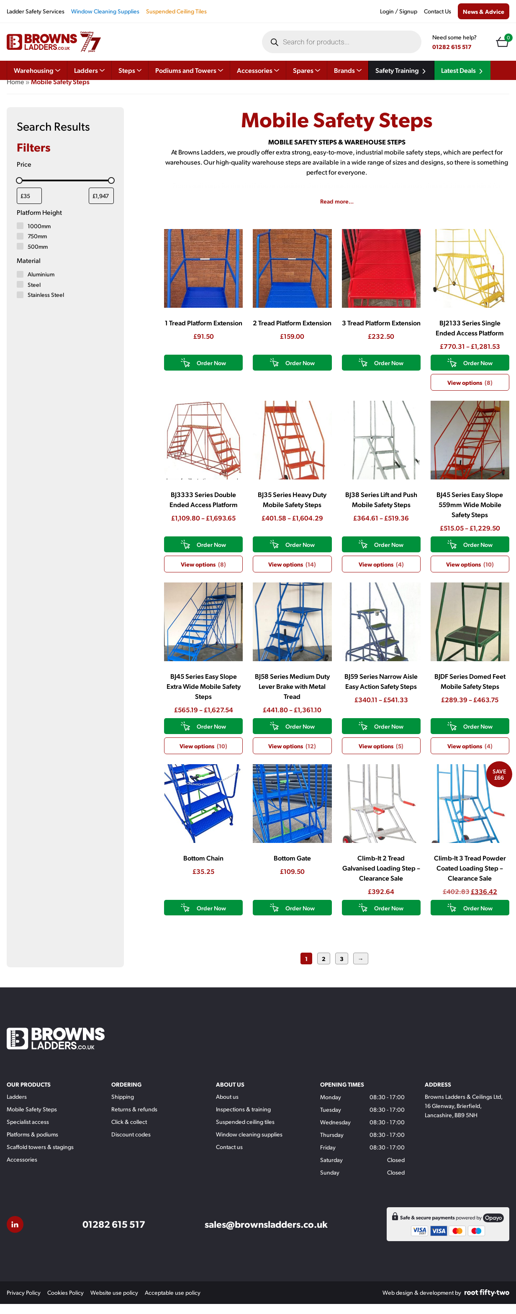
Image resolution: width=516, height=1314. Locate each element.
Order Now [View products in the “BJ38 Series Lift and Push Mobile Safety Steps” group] (388, 554)
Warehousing (37, 70)
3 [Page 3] (342, 968)
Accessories (258, 70)
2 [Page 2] (324, 968)
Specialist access (28, 1131)
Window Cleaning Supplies (105, 11)
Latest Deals (462, 70)
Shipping (122, 1106)
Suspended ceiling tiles (245, 1131)
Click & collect (129, 1131)
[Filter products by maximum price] (101, 206)
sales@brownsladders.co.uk (266, 1234)
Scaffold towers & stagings (40, 1156)
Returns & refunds (134, 1119)
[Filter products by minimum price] (29, 206)
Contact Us (437, 11)
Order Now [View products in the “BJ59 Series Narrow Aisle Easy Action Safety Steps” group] (388, 736)
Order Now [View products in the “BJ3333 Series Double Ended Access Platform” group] (211, 554)
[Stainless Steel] (20, 304)
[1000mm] (20, 235)
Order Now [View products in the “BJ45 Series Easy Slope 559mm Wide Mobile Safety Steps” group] (478, 554)
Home (15, 91)
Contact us (229, 1156)
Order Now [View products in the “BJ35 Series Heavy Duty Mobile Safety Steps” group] (300, 554)
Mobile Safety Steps (32, 1119)
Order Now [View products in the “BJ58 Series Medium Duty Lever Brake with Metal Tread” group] (300, 736)
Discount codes (131, 1144)
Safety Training (401, 70)
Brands (348, 70)
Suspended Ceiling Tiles (176, 11)
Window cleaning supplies (249, 1144)
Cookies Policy (65, 1302)
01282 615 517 (452, 46)
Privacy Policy (24, 1302)
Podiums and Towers (189, 70)
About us (227, 1106)
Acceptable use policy (172, 1302)
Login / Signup (398, 11)
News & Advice (483, 11)
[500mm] (20, 256)
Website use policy (114, 1302)
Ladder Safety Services (35, 11)
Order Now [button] (211, 372)
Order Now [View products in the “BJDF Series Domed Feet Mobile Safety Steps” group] (478, 736)
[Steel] (20, 294)
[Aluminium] (20, 284)
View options (470, 392)
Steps (130, 70)
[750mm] (20, 246)
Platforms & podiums (32, 1144)
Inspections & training (243, 1119)
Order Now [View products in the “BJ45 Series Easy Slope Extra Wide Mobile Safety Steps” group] (211, 736)
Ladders (89, 70)
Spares (306, 70)
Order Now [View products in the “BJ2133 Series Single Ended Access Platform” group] (478, 372)
